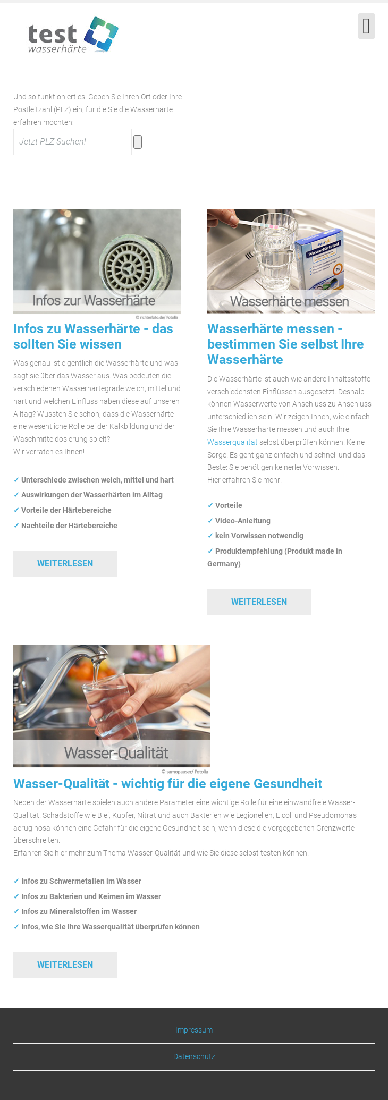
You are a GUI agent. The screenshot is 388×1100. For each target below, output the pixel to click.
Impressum (194, 1030)
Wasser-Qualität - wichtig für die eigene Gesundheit (167, 783)
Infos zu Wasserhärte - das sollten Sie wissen (93, 336)
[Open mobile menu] (366, 26)
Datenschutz (194, 1056)
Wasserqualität (232, 442)
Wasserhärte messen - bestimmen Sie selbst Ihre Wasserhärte (285, 344)
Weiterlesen (65, 564)
